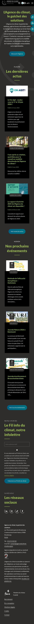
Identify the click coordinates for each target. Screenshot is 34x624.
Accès (6, 537)
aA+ (28, 3)
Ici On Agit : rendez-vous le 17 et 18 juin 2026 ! (15, 102)
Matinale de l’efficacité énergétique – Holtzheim (16, 280)
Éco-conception (9, 603)
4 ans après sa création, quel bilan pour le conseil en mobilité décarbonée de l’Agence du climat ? (17, 159)
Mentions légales (9, 607)
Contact (6, 615)
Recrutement (8, 599)
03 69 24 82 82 (12, 541)
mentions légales (9, 475)
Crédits (6, 611)
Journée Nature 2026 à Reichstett (16, 331)
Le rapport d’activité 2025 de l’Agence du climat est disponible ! (16, 204)
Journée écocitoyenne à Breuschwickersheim (17, 377)
